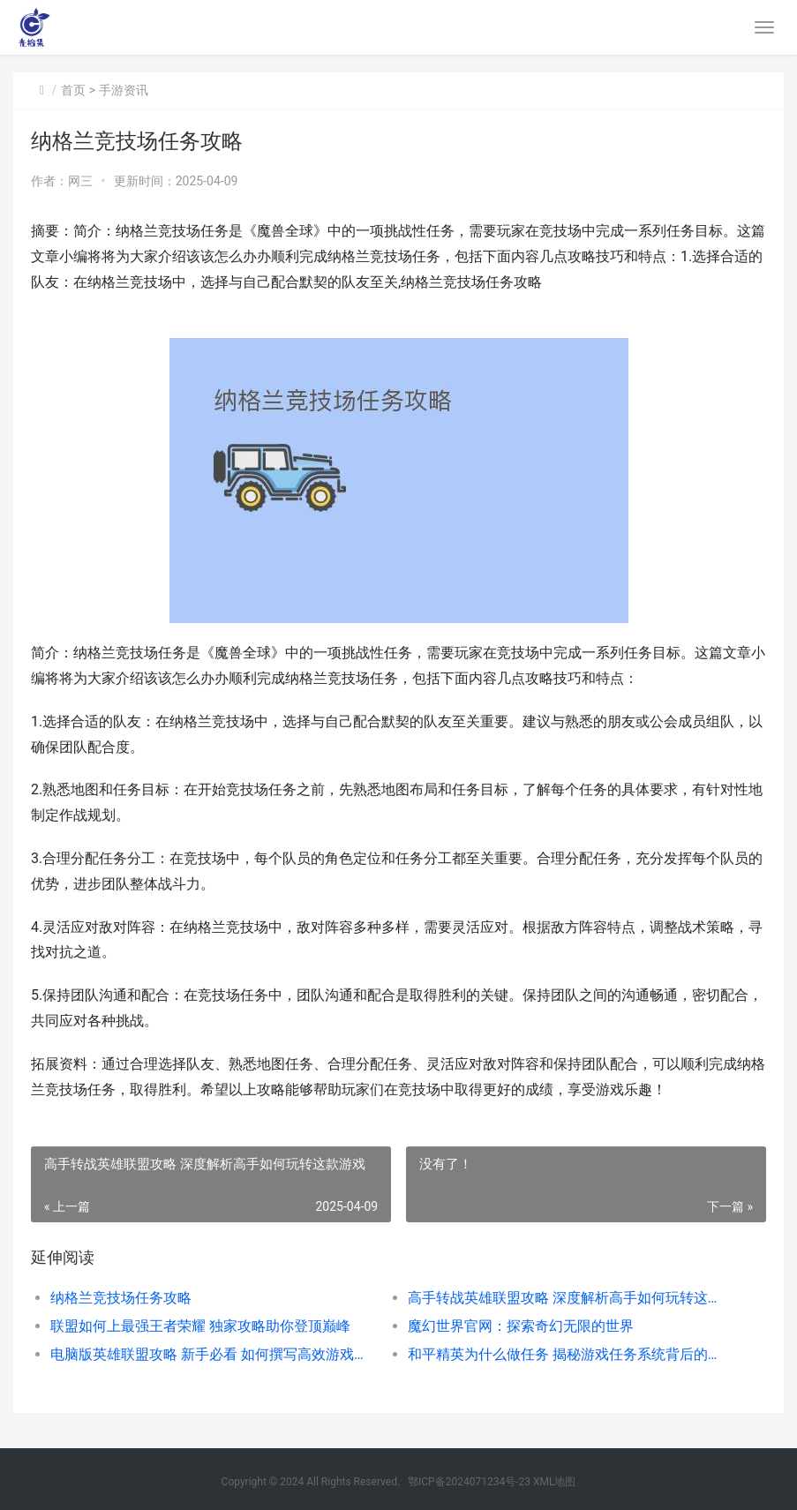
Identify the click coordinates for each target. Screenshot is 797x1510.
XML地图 (554, 1482)
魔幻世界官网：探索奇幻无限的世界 (521, 1326)
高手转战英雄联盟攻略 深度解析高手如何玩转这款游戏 (568, 1297)
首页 (73, 90)
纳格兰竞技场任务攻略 (121, 1297)
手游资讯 (123, 90)
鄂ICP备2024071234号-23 (469, 1482)
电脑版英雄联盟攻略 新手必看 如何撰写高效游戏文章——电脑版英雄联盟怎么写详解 (211, 1354)
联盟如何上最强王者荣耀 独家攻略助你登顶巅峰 (200, 1326)
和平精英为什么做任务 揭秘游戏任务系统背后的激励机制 (568, 1354)
